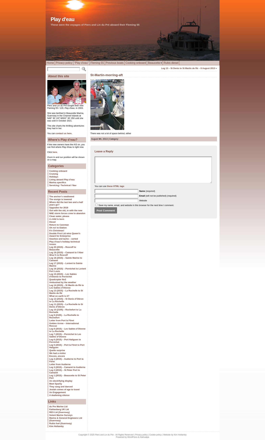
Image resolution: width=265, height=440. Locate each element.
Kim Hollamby (56, 426)
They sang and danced (61, 386)
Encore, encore (57, 356)
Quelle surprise (57, 350)
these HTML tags (115, 191)
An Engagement (57, 392)
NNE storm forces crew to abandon (67, 213)
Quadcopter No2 (57, 279)
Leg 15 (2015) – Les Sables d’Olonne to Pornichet (63, 275)
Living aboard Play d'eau (62, 179)
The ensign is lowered (60, 199)
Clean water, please (59, 216)
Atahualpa (144, 437)
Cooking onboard (58, 171)
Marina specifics (57, 182)
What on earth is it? (59, 296)
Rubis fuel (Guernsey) (60, 423)
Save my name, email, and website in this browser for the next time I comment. (136, 210)
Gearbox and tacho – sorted (63, 239)
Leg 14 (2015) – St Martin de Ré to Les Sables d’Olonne (66, 286)
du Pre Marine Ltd (58, 406)
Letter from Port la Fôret (61, 320)
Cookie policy (155, 435)
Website (143, 205)
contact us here (64, 133)
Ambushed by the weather (62, 282)
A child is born (56, 219)
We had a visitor (57, 353)
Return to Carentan (59, 225)
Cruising (53, 174)
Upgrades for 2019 (58, 207)
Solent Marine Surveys (61, 415)
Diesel (52, 222)
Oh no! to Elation (58, 227)
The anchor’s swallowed (61, 196)
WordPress (132, 437)
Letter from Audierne (60, 364)
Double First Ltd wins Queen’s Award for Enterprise (64, 234)
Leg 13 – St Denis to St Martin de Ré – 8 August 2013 (188, 68)
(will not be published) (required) (158, 201)
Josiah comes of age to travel (64, 389)
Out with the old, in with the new (65, 210)
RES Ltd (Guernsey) (59, 412)
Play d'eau (63, 19)
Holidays (53, 176)
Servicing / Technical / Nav (63, 185)
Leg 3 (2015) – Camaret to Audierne (67, 367)
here (54, 152)
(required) (147, 196)
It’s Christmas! (56, 230)
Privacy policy (141, 435)
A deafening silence (59, 395)
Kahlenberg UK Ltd (59, 409)
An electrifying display (61, 381)
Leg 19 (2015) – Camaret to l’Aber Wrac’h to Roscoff (66, 253)
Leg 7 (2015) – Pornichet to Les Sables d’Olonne (65, 335)
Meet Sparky (55, 383)
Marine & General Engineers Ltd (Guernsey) (65, 419)
